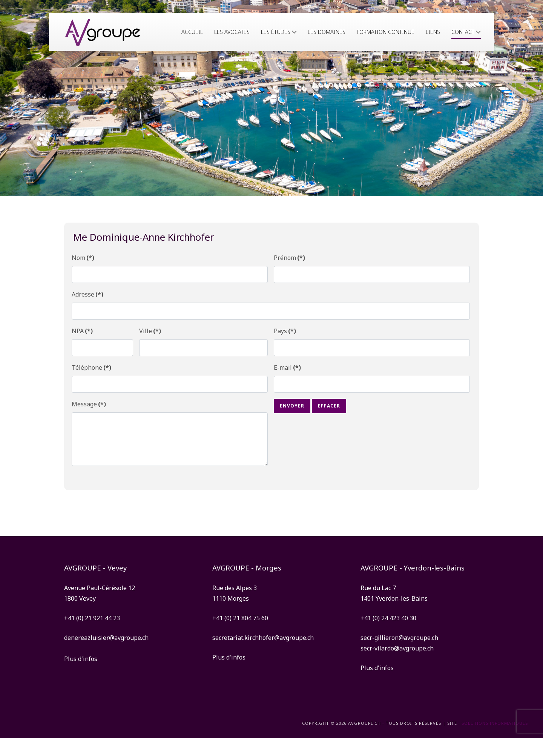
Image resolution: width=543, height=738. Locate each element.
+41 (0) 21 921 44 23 (92, 618)
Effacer (329, 406)
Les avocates (232, 31)
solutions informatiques (495, 723)
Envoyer (292, 406)
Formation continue (385, 31)
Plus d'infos (80, 659)
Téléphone (91, 367)
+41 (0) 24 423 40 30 (388, 618)
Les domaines (326, 31)
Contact (466, 31)
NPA (82, 331)
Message (89, 404)
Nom (83, 258)
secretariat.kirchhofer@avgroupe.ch (263, 637)
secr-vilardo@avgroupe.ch (397, 648)
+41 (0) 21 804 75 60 (240, 618)
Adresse (87, 294)
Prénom (289, 258)
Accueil (192, 31)
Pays (285, 331)
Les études (279, 31)
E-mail (287, 367)
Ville (150, 331)
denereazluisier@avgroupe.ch (106, 637)
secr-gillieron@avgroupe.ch (399, 637)
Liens (433, 31)
